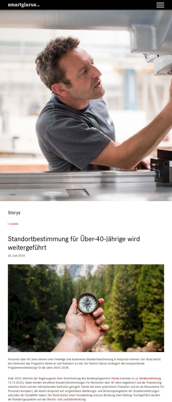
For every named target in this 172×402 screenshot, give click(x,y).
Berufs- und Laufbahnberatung (66, 399)
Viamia (115, 378)
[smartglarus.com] (24, 4)
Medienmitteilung (150, 378)
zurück (13, 224)
